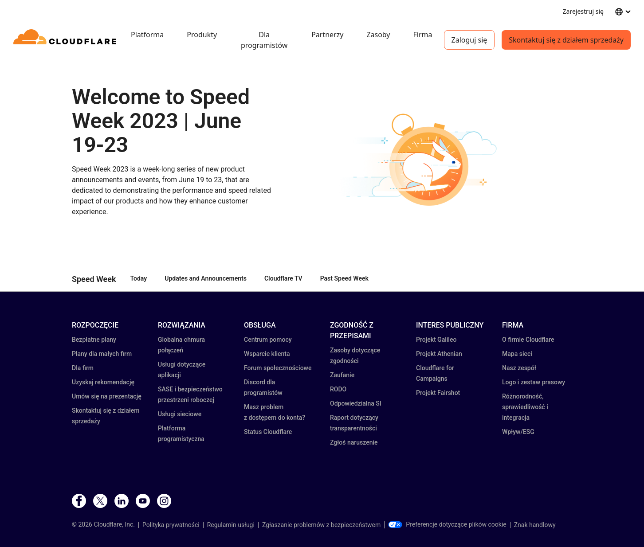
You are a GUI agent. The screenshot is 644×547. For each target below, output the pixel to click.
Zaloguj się (469, 40)
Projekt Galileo (436, 339)
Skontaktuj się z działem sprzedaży (566, 40)
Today (138, 278)
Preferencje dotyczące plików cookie (447, 524)
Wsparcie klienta (267, 353)
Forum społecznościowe (278, 367)
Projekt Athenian (439, 353)
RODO (338, 389)
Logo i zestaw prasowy (533, 382)
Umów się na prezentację (106, 396)
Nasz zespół (519, 367)
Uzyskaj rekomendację (103, 382)
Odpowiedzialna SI (355, 403)
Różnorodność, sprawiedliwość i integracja (525, 407)
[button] (429, 162)
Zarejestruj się (583, 11)
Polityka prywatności (171, 525)
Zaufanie (342, 375)
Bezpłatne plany (94, 339)
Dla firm (83, 367)
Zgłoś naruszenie (354, 442)
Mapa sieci (517, 353)
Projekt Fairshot (438, 392)
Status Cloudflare (268, 431)
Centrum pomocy (268, 339)
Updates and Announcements (206, 278)
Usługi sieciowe (179, 414)
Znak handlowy (535, 525)
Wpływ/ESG (518, 431)
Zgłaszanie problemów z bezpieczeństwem (321, 525)
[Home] (66, 40)
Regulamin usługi (231, 525)
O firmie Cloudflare (528, 339)
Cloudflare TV (283, 278)
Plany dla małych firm (102, 353)
